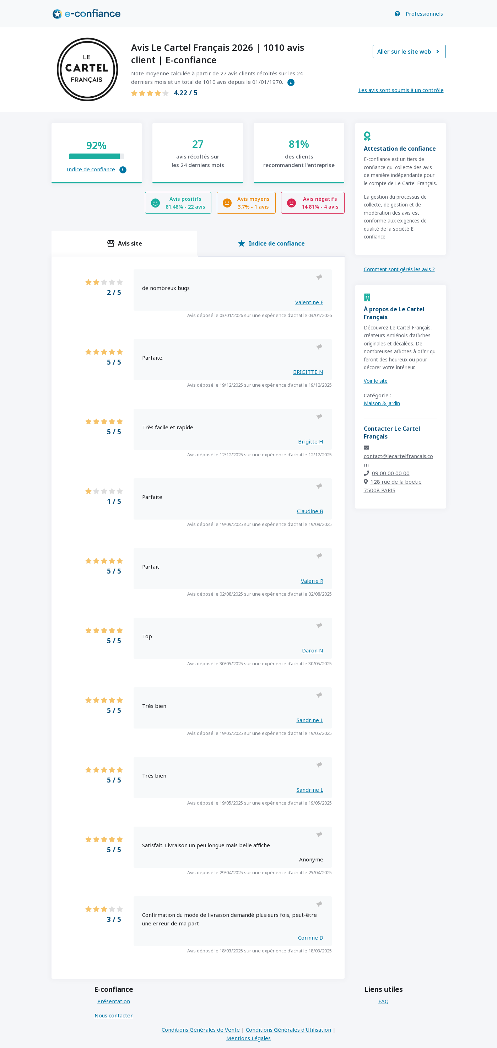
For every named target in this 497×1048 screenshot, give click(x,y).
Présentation (113, 1001)
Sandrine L (310, 720)
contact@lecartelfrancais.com (398, 456)
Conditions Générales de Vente (201, 1029)
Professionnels (424, 13)
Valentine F (309, 302)
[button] (291, 82)
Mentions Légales (248, 1038)
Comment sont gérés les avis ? (399, 269)
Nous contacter (113, 1015)
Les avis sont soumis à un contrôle (401, 89)
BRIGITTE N (308, 371)
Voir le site (376, 380)
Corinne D (310, 937)
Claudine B (310, 511)
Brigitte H (310, 441)
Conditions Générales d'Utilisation (288, 1029)
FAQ (383, 1001)
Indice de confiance (91, 169)
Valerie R (312, 580)
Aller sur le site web (409, 51)
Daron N (312, 650)
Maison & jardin (382, 403)
